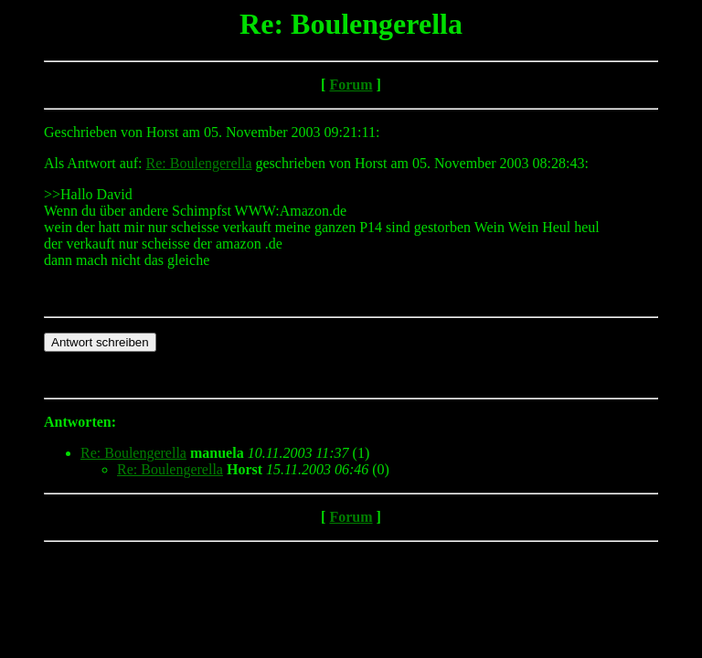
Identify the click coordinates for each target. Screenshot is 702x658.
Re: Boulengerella (199, 163)
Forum (350, 84)
